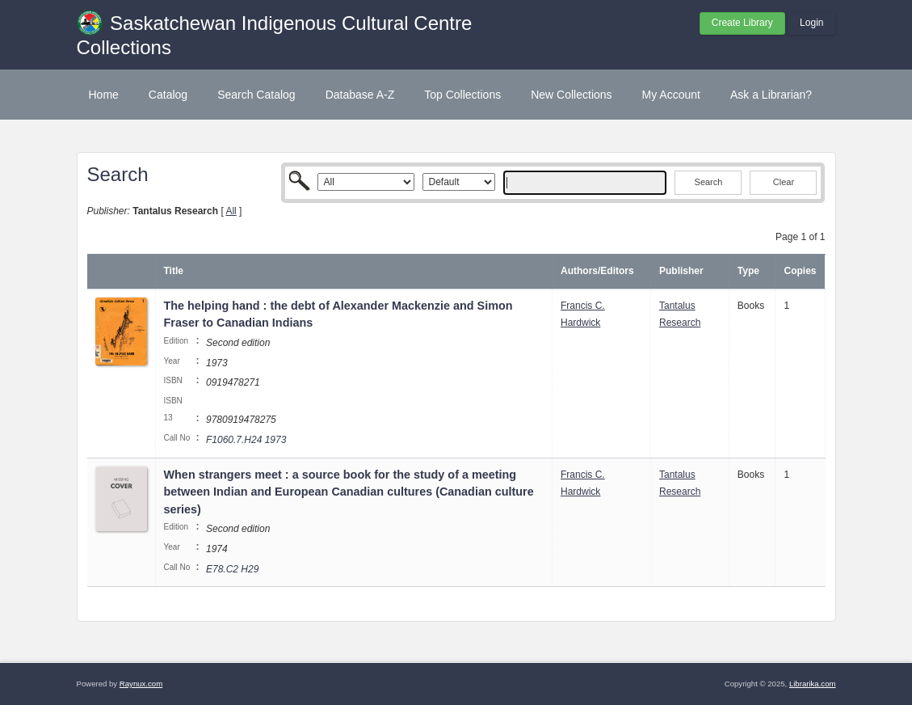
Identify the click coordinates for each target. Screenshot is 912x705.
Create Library (742, 22)
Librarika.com (812, 683)
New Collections (571, 94)
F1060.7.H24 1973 (246, 439)
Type (748, 271)
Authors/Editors (597, 271)
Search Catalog (256, 94)
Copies (800, 271)
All (230, 211)
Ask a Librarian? (771, 94)
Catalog (168, 94)
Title (173, 271)
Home (104, 94)
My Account (671, 94)
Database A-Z (360, 94)
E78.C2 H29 (232, 569)
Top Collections (462, 94)
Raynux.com (141, 683)
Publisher (681, 271)
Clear (783, 182)
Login (811, 22)
